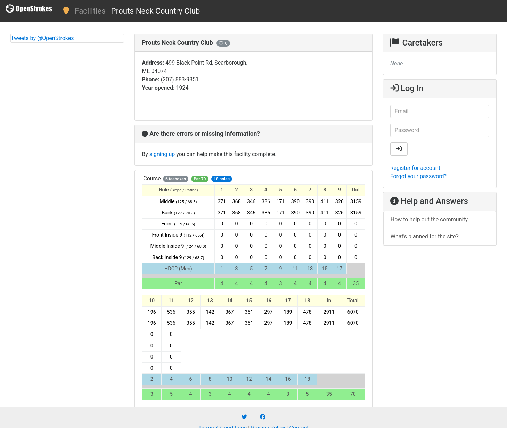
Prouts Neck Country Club (155, 10)
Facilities (90, 10)
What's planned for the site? (425, 236)
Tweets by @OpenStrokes (42, 38)
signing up (162, 154)
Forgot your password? (418, 176)
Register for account (415, 168)
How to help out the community (429, 219)
